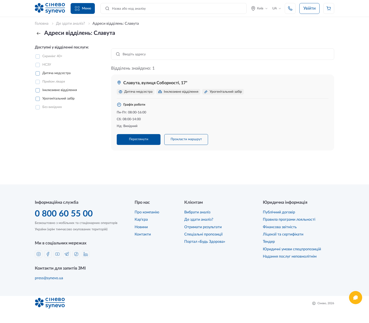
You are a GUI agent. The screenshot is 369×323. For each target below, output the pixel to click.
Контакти (143, 234)
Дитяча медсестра (56, 73)
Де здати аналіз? (198, 219)
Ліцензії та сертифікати (283, 234)
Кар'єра (141, 219)
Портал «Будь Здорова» (204, 241)
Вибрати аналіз (197, 212)
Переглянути (138, 139)
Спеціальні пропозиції (203, 234)
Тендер (269, 241)
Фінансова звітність (280, 227)
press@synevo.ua (49, 278)
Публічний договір (279, 212)
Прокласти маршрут (186, 139)
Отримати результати (203, 227)
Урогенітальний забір (58, 98)
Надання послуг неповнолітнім (290, 256)
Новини (141, 227)
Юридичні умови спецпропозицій (292, 249)
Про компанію (147, 212)
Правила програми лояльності (289, 219)
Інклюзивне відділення (59, 90)
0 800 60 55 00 (64, 214)
